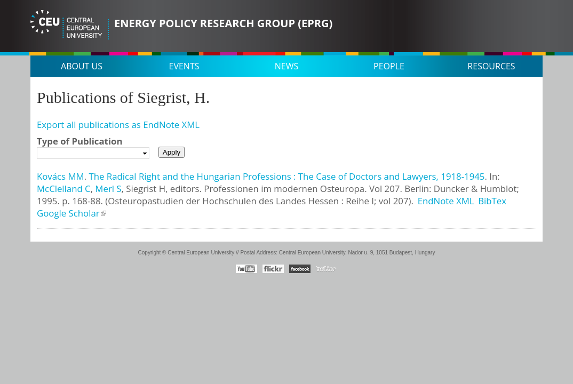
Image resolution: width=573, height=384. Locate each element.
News (286, 66)
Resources (491, 66)
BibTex (492, 201)
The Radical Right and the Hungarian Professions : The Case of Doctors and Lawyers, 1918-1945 (286, 176)
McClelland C (64, 188)
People (388, 66)
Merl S (108, 188)
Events (184, 66)
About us (81, 66)
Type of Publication (79, 141)
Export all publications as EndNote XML (118, 124)
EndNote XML (446, 201)
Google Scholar (68, 213)
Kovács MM (60, 176)
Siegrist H (145, 188)
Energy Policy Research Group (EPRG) (223, 23)
